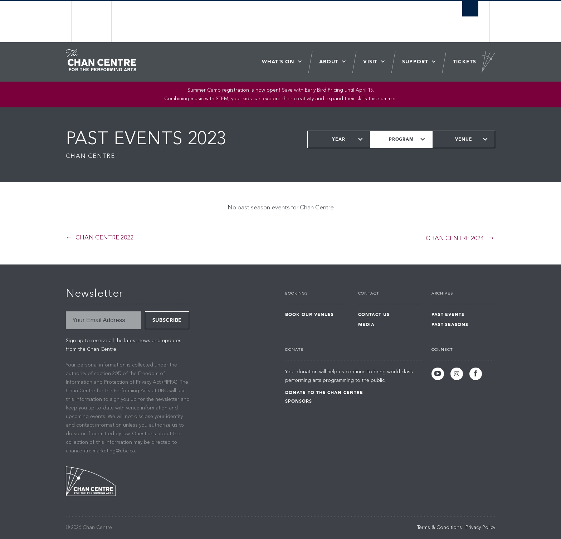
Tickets (464, 62)
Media (366, 324)
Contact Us (374, 314)
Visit (370, 62)
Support (415, 62)
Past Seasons (450, 324)
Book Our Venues (309, 314)
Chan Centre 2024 (455, 238)
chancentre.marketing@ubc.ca (100, 450)
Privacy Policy (480, 527)
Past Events (448, 314)
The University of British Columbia (91, 21)
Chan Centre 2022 (104, 238)
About (329, 62)
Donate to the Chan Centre (324, 392)
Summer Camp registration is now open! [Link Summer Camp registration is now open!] (233, 90)
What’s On (278, 62)
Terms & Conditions (439, 527)
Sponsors (298, 401)
